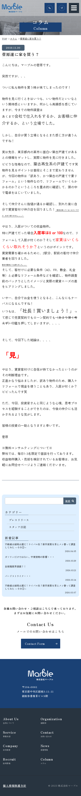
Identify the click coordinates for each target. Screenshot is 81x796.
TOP (4, 38)
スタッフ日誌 (17, 527)
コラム (13, 38)
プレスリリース (19, 520)
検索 (67, 501)
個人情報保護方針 (14, 786)
